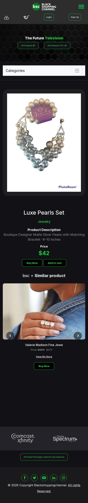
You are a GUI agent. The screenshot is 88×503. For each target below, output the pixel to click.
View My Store (44, 356)
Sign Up (75, 17)
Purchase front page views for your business (44, 457)
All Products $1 (28, 45)
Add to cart (55, 262)
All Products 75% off (57, 45)
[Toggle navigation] (77, 70)
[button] (81, 5)
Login (49, 17)
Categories (15, 70)
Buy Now (32, 262)
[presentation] (10, 336)
